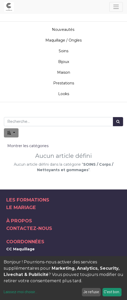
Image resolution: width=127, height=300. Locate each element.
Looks (63, 93)
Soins (63, 51)
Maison (63, 72)
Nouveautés (63, 29)
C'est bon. (112, 292)
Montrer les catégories (28, 145)
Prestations (63, 83)
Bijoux (63, 61)
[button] (11, 132)
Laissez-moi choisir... (20, 292)
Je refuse (91, 292)
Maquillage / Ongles (63, 40)
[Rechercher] (118, 121)
